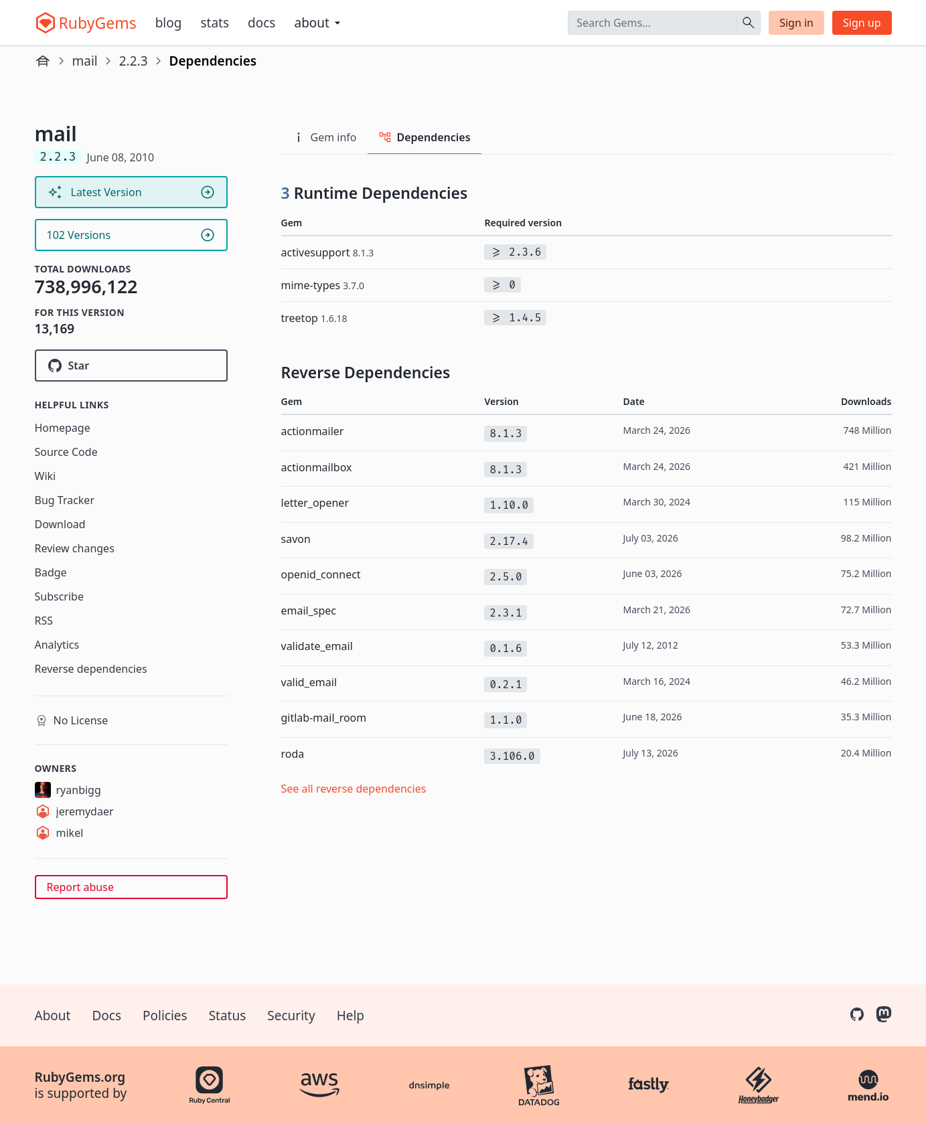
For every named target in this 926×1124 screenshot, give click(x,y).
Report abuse (80, 887)
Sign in (796, 22)
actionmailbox (316, 467)
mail (85, 61)
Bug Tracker (65, 500)
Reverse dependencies (91, 668)
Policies (165, 1015)
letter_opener (315, 502)
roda (293, 753)
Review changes (74, 548)
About (53, 1015)
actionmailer (312, 431)
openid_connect (321, 574)
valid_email (309, 682)
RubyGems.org (80, 1077)
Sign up (862, 22)
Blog (168, 22)
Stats (214, 22)
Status (227, 1015)
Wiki (45, 476)
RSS (44, 620)
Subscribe (59, 596)
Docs (261, 22)
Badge (51, 572)
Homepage (62, 427)
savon (296, 539)
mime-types (322, 285)
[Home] (43, 61)
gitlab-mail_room (324, 717)
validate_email (317, 646)
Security (291, 1015)
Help (350, 1015)
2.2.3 (133, 61)
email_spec (309, 610)
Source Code (66, 452)
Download (60, 524)
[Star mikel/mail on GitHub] (131, 365)
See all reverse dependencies (354, 788)
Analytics (57, 644)
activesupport (327, 252)
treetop (314, 318)
